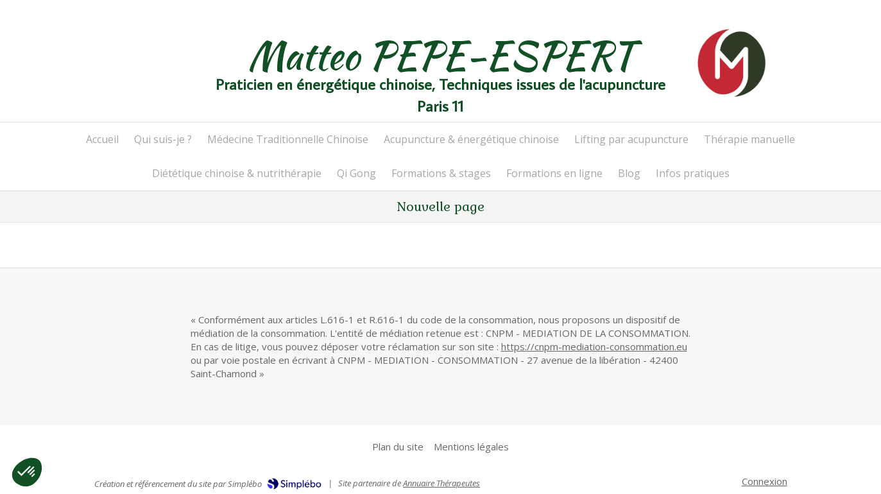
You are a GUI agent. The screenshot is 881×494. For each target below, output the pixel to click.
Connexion (764, 481)
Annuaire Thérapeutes (441, 483)
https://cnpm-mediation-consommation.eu (594, 346)
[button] (27, 472)
